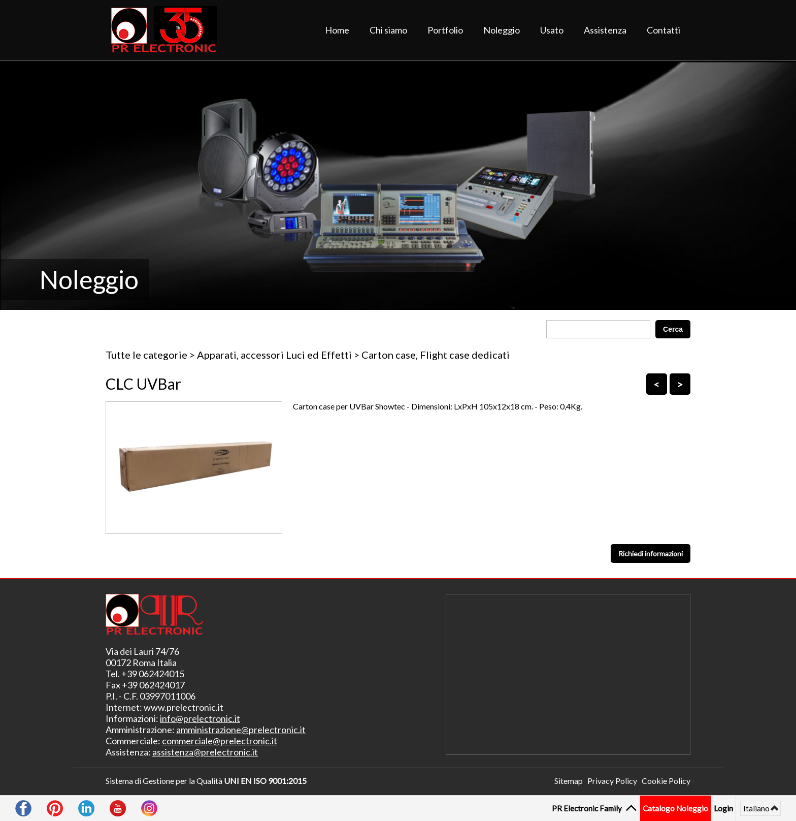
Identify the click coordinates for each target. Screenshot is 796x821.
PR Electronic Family (588, 808)
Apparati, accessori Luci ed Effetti (274, 355)
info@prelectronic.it (200, 718)
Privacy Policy (612, 780)
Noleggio (501, 30)
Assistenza (605, 30)
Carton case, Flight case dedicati (435, 355)
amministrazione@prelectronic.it (241, 729)
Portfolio (445, 30)
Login (723, 808)
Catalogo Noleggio (675, 808)
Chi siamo (388, 30)
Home (337, 30)
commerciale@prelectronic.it (219, 740)
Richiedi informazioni (650, 553)
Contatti (663, 30)
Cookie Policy (666, 780)
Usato (551, 30)
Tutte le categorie (146, 355)
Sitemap (568, 780)
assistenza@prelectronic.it (205, 751)
